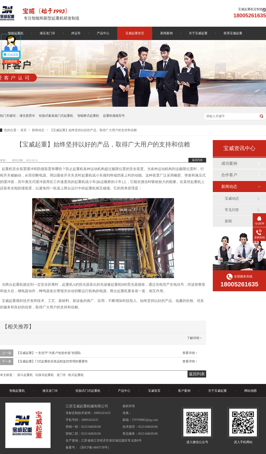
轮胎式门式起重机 (88, 390)
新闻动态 (38, 130)
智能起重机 (17, 390)
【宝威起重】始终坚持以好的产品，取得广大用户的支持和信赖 (93, 130)
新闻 (228, 221)
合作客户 (229, 175)
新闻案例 (166, 33)
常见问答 (232, 210)
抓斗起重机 (25, 375)
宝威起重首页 (134, 33)
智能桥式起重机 (88, 115)
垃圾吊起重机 (44, 375)
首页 (23, 130)
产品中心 (103, 33)
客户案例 (184, 390)
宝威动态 (232, 198)
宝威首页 (154, 390)
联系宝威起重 (233, 33)
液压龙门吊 (47, 33)
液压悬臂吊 (27, 115)
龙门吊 (61, 375)
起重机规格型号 (114, 115)
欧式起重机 (76, 375)
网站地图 (250, 390)
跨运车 (76, 33)
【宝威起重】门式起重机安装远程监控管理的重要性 (52, 361)
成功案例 (229, 163)
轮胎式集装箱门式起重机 (56, 115)
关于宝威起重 (198, 33)
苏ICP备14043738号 (94, 447)
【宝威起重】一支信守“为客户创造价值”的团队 (48, 353)
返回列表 (197, 160)
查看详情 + (189, 353)
